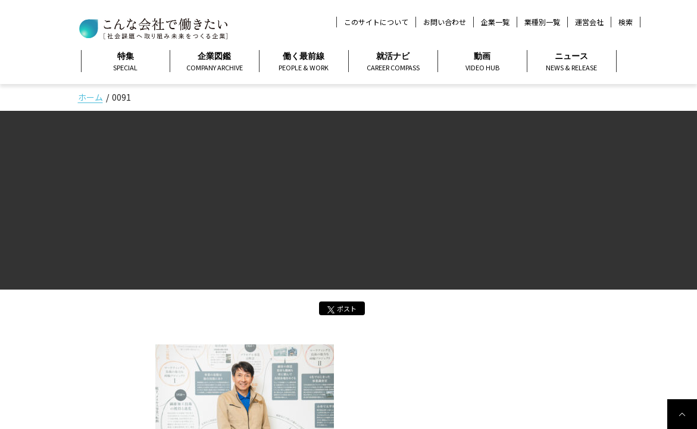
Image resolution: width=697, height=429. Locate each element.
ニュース (571, 62)
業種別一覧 (542, 22)
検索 (625, 22)
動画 (482, 62)
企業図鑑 (214, 62)
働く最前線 (304, 62)
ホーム (90, 97)
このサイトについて (376, 22)
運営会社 (589, 22)
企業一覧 (495, 22)
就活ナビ (393, 62)
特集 (126, 62)
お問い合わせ (444, 22)
